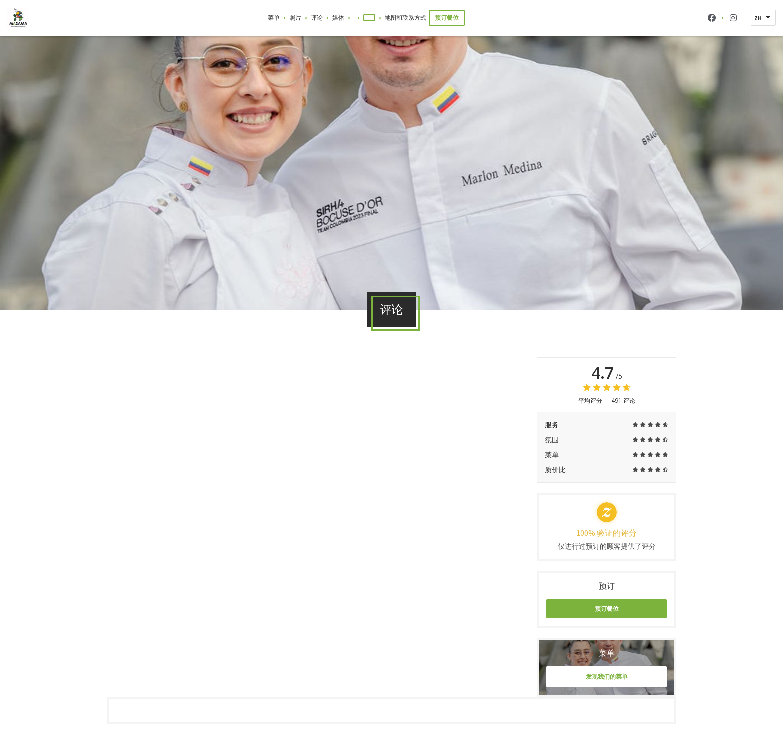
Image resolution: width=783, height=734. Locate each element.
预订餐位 (447, 17)
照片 (295, 17)
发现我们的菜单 (607, 676)
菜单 (274, 17)
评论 (317, 17)
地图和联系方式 (405, 17)
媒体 (338, 17)
